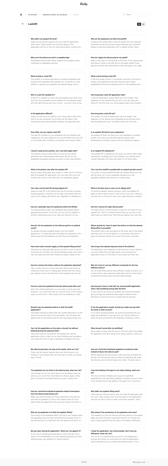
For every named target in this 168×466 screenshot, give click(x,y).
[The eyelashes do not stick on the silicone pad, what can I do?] (57, 375)
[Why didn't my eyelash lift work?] (57, 43)
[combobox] (135, 14)
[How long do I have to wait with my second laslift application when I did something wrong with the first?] (117, 291)
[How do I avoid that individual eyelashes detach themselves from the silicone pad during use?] (57, 396)
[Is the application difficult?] (57, 118)
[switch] (141, 24)
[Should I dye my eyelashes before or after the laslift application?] (57, 312)
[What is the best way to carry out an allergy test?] (117, 192)
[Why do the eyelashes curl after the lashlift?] (117, 43)
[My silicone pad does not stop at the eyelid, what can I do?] (57, 354)
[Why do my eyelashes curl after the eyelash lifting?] (57, 416)
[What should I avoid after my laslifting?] (117, 333)
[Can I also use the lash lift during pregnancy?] (57, 192)
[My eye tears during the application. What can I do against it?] (57, 436)
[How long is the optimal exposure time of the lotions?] (117, 250)
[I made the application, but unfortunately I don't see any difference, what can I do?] (117, 436)
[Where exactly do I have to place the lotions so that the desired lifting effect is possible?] (117, 230)
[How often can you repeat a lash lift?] (57, 136)
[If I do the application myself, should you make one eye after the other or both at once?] (117, 312)
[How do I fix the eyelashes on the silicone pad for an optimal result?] (57, 230)
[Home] (21, 14)
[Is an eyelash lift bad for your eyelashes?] (117, 136)
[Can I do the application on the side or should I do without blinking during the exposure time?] (57, 333)
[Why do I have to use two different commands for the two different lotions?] (117, 270)
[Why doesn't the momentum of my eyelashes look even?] (117, 416)
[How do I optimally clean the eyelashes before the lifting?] (57, 211)
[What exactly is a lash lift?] (57, 80)
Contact (84, 462)
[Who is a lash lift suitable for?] (57, 99)
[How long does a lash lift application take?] (117, 99)
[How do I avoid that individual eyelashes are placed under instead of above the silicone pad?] (117, 354)
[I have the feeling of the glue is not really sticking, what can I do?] (117, 375)
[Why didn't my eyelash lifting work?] (117, 396)
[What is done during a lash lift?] (117, 80)
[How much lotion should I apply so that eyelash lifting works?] (57, 250)
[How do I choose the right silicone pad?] (117, 211)
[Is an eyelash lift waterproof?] (117, 155)
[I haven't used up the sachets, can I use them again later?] (57, 155)
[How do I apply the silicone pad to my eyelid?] (117, 62)
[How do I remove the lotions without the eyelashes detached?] (57, 270)
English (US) (140, 462)
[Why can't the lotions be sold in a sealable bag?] (57, 62)
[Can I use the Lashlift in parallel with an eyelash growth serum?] (117, 173)
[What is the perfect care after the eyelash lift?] (57, 173)
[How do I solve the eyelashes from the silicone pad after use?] (57, 291)
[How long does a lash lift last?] (117, 118)
